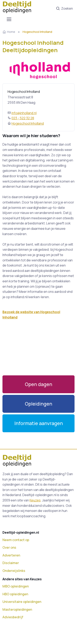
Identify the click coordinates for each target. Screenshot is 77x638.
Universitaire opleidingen (21, 601)
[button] (38, 404)
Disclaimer (10, 563)
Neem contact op (15, 540)
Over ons (9, 547)
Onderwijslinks (13, 570)
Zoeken (64, 9)
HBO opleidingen (15, 594)
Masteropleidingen (17, 609)
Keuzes (35, 500)
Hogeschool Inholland (27, 123)
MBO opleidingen (15, 586)
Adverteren (11, 555)
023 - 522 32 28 (22, 118)
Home (8, 32)
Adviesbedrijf (12, 617)
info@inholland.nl (24, 113)
